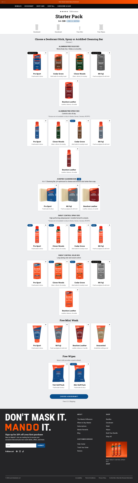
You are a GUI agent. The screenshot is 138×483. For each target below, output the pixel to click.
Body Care (41, 6)
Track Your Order (82, 447)
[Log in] (129, 6)
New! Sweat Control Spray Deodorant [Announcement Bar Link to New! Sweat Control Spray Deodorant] (69, 1)
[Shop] (116, 453)
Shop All (51, 6)
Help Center (81, 444)
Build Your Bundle (112, 433)
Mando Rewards (82, 430)
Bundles (18, 6)
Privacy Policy (102, 478)
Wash (108, 426)
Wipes (108, 430)
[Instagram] (20, 451)
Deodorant (29, 6)
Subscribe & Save (64, 6)
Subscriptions (81, 426)
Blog (78, 433)
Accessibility (78, 478)
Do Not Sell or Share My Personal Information (121, 478)
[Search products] (125, 6)
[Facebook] (17, 451)
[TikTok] (23, 451)
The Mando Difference (84, 419)
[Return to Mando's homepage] (7, 6)
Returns (79, 451)
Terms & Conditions (90, 478)
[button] (37, 28)
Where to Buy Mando (84, 423)
